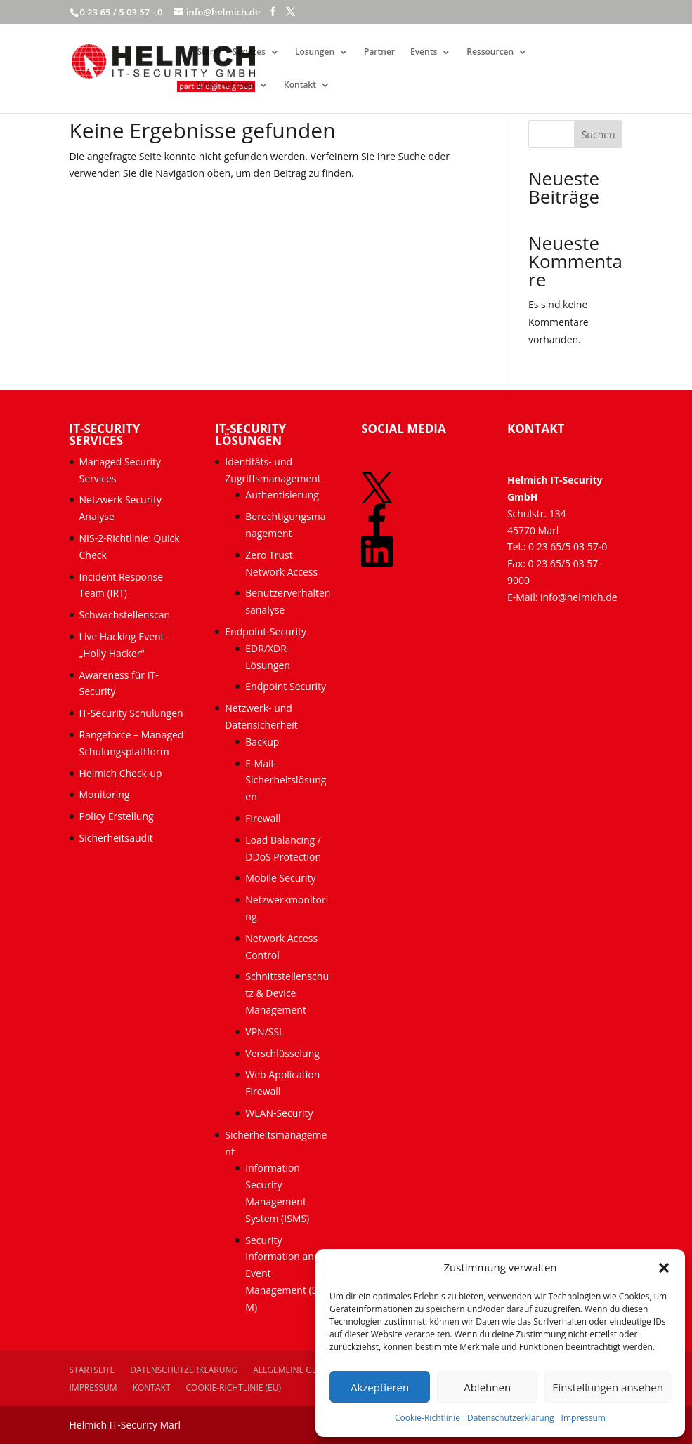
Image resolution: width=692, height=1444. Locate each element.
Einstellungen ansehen (607, 1387)
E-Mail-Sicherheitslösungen (285, 780)
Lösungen (314, 52)
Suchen (598, 134)
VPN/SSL (264, 1031)
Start (207, 52)
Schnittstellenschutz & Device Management (287, 992)
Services (249, 52)
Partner (379, 52)
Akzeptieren (380, 1387)
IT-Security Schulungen (131, 713)
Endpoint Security (285, 686)
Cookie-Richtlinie (427, 1418)
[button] (664, 1268)
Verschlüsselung (282, 1053)
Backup (262, 741)
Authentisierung (282, 494)
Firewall (262, 818)
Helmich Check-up (120, 773)
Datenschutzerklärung (510, 1418)
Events (423, 52)
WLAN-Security (279, 1113)
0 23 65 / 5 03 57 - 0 (121, 12)
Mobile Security (280, 878)
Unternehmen (226, 85)
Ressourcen (490, 52)
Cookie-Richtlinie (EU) (234, 1387)
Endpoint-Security (265, 631)
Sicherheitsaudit (116, 837)
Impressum (583, 1418)
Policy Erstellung (118, 816)
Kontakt (300, 85)
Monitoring (104, 794)
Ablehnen (487, 1387)
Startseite (92, 1370)
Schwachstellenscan (125, 614)
